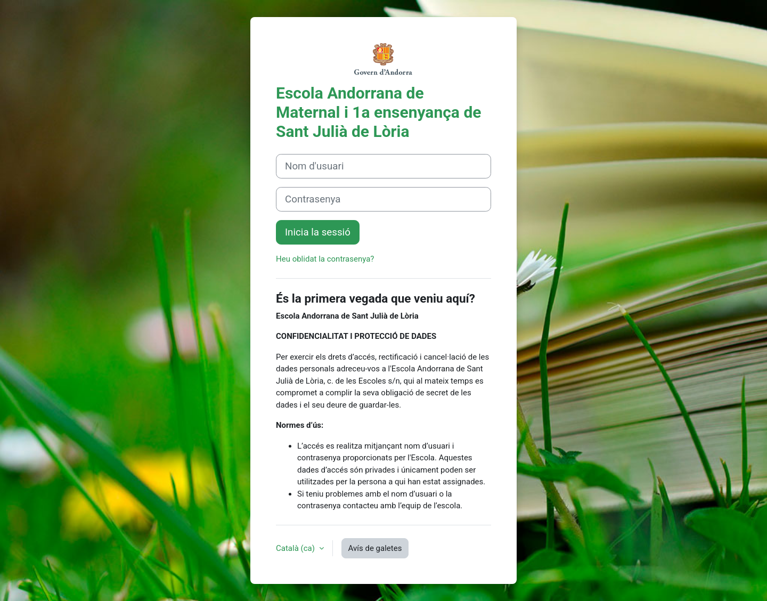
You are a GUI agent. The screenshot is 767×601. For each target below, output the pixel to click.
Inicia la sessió (317, 232)
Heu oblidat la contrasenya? (325, 259)
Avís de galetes (375, 548)
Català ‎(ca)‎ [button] (296, 548)
